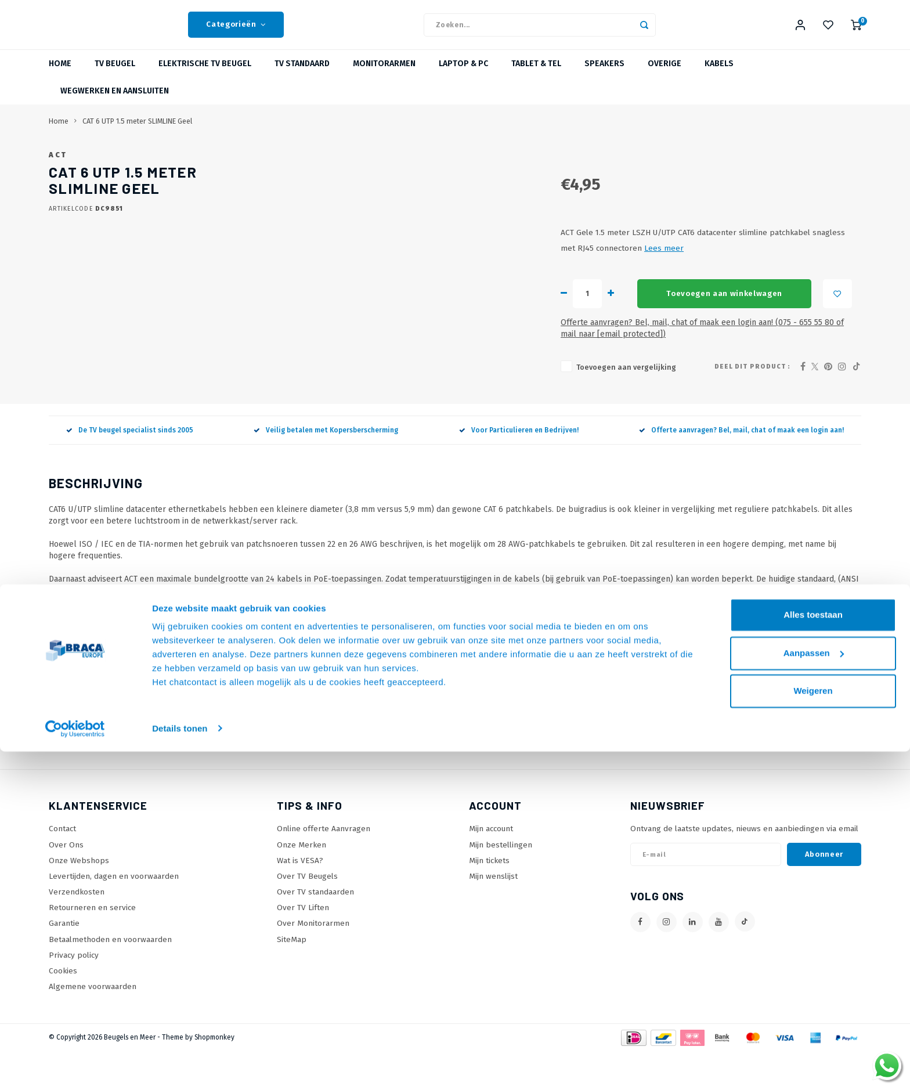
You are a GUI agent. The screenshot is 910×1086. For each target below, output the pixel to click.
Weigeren (812, 1026)
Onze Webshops (79, 895)
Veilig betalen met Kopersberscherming (326, 464)
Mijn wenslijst (493, 910)
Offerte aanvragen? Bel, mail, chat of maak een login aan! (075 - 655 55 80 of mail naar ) (563, 369)
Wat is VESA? (300, 895)
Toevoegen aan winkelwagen (532, 339)
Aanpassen (813, 988)
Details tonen (179, 1063)
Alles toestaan (813, 950)
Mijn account (491, 863)
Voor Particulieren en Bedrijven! (519, 464)
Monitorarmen (384, 78)
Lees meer (758, 295)
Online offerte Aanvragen (323, 863)
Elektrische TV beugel (204, 78)
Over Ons (66, 879)
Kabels (719, 78)
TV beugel (115, 78)
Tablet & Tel (536, 78)
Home (60, 78)
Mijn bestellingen (500, 879)
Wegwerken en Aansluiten (114, 105)
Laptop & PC (463, 78)
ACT (377, 169)
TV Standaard (302, 78)
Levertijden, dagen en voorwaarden (114, 910)
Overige (664, 78)
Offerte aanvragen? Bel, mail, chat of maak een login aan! (741, 464)
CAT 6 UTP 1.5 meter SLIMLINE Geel (137, 135)
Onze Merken (301, 879)
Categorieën (236, 32)
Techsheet (67, 651)
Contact (62, 863)
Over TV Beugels (307, 910)
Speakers (604, 78)
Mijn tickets (489, 895)
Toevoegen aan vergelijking (433, 402)
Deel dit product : (752, 401)
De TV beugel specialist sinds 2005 (129, 464)
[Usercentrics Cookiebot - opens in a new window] (75, 1063)
